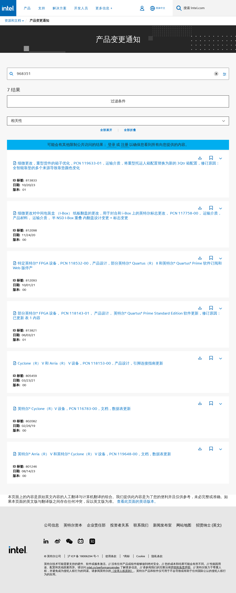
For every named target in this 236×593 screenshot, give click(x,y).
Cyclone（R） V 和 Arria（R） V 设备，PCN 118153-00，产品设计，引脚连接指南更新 (88, 363)
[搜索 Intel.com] (209, 8)
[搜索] (179, 8)
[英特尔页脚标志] (18, 549)
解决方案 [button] (60, 8)
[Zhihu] (92, 542)
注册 (125, 144)
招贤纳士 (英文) (209, 525)
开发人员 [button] (81, 8)
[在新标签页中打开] (200, 158)
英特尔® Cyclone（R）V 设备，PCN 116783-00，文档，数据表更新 (72, 408)
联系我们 (140, 525)
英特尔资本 (73, 525)
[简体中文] (157, 8)
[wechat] (69, 542)
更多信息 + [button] (104, 8)
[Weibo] (58, 542)
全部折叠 (130, 130)
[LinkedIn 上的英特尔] (46, 542)
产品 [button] (27, 8)
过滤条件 (118, 101)
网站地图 (183, 525)
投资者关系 (119, 525)
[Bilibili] (81, 542)
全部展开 (106, 130)
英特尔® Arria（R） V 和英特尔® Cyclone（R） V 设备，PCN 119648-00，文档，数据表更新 (92, 454)
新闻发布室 (162, 525)
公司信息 (51, 525)
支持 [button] (41, 8)
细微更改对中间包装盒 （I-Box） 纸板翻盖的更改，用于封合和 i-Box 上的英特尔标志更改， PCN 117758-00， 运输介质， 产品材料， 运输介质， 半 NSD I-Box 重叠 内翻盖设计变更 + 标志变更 (117, 215)
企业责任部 (96, 525)
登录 (111, 144)
